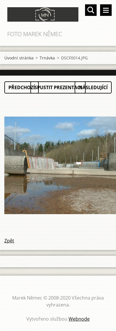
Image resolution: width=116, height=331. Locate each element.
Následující (93, 87)
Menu (106, 10)
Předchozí (21, 87)
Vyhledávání (91, 10)
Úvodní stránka (19, 58)
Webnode (79, 319)
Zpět (9, 241)
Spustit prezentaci (58, 87)
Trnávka (47, 58)
